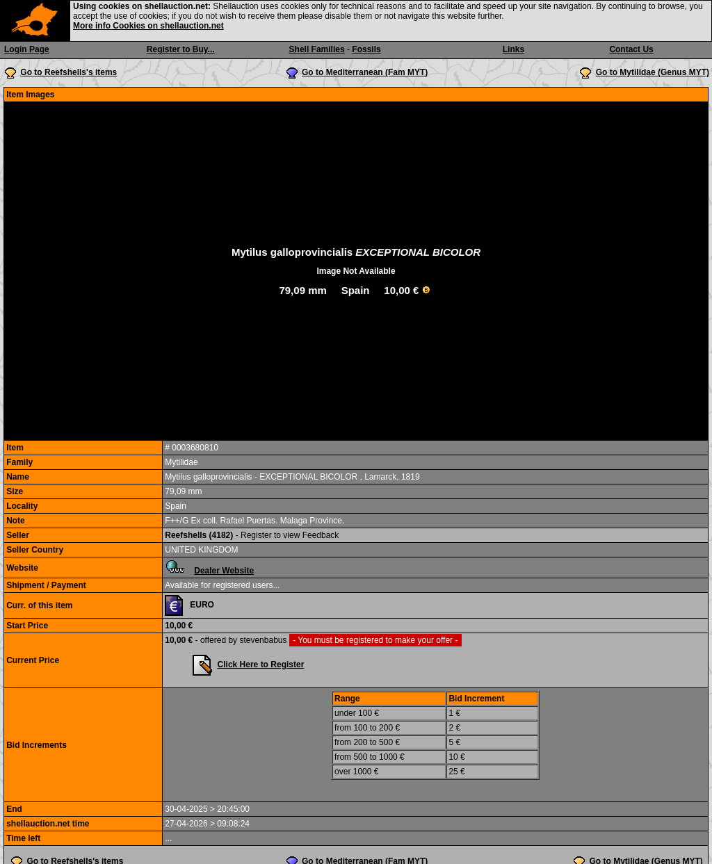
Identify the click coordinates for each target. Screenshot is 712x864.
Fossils (366, 49)
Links (513, 49)
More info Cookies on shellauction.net (148, 26)
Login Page (26, 49)
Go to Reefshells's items (68, 72)
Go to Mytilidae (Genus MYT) (652, 72)
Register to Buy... (181, 49)
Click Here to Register (261, 664)
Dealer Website (224, 571)
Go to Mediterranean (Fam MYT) (365, 72)
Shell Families (317, 49)
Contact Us (631, 49)
